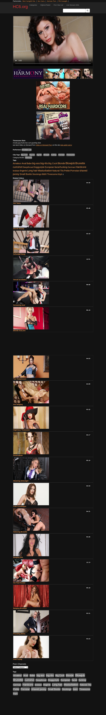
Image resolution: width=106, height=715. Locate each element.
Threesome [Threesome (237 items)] (52, 174)
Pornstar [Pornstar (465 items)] (74, 170)
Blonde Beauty (18, 229)
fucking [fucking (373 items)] (63, 167)
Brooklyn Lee (26, 150)
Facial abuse (18, 455)
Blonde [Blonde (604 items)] (61, 163)
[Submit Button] (87, 11)
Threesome (71, 155)
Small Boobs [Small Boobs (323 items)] (26, 174)
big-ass (32, 155)
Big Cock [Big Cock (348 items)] (52, 163)
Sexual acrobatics (20, 280)
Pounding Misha (19, 634)
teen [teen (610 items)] (44, 174)
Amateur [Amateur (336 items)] (17, 163)
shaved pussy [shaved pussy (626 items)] (38, 689)
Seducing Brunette (20, 532)
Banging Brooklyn (20, 608)
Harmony (28, 157)
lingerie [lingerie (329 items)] (23, 170)
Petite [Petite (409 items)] (67, 170)
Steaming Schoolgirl (20, 481)
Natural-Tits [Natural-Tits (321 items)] (58, 170)
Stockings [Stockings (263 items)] (37, 174)
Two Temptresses (19, 379)
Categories (33, 5)
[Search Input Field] (74, 11)
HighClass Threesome (21, 430)
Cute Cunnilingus (19, 506)
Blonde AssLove (19, 330)
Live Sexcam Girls (72, 5)
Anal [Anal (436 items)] (24, 163)
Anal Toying (17, 659)
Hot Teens (17, 203)
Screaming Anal (19, 305)
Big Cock (24, 155)
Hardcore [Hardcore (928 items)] (81, 167)
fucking (53, 155)
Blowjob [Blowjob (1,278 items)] (70, 163)
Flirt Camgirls (63, 1)
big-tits (39, 155)
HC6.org (20, 6)
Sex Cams (41, 1)
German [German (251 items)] (71, 167)
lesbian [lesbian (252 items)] (16, 171)
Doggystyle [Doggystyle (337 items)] (38, 167)
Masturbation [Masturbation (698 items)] (45, 170)
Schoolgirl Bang (19, 254)
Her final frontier (19, 583)
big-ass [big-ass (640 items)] (36, 163)
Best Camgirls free (28, 1)
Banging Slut (18, 557)
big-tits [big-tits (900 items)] (44, 163)
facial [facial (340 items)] (57, 167)
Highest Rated (45, 5)
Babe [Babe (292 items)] (29, 163)
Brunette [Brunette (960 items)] (80, 163)
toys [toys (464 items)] (60, 174)
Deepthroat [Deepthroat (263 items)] (28, 167)
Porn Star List (58, 5)
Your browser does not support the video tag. (53, 41)
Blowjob (46, 155)
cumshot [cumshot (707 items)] (17, 167)
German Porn (51, 1)
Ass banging (18, 404)
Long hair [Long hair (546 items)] (32, 170)
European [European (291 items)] (49, 167)
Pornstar (61, 155)
